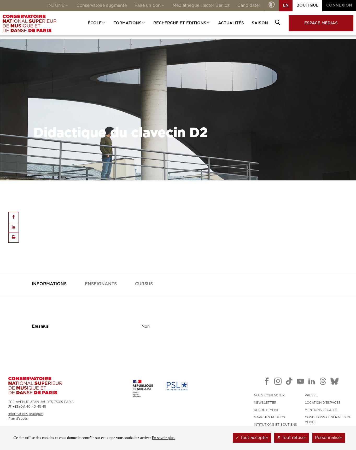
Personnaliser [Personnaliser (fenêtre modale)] (328, 438)
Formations (129, 23)
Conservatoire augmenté (102, 5)
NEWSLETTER (265, 402)
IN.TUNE (58, 6)
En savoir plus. (163, 438)
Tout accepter (252, 438)
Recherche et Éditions (181, 23)
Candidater (248, 5)
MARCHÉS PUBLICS (269, 417)
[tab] (49, 284)
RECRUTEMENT (266, 410)
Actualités (231, 23)
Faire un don (150, 6)
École (97, 23)
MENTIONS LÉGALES (321, 410)
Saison (260, 23)
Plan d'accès (18, 418)
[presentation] (49, 284)
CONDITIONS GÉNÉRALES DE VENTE (328, 420)
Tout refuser (291, 438)
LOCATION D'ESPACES (323, 402)
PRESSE (311, 395)
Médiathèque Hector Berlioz (201, 5)
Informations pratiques (25, 413)
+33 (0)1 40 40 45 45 (29, 406)
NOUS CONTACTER (269, 395)
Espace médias (321, 23)
